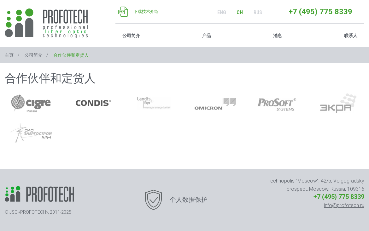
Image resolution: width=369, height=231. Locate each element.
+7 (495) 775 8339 (320, 11)
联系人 (350, 35)
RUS (258, 12)
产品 (206, 35)
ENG (221, 12)
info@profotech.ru (344, 205)
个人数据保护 (189, 199)
